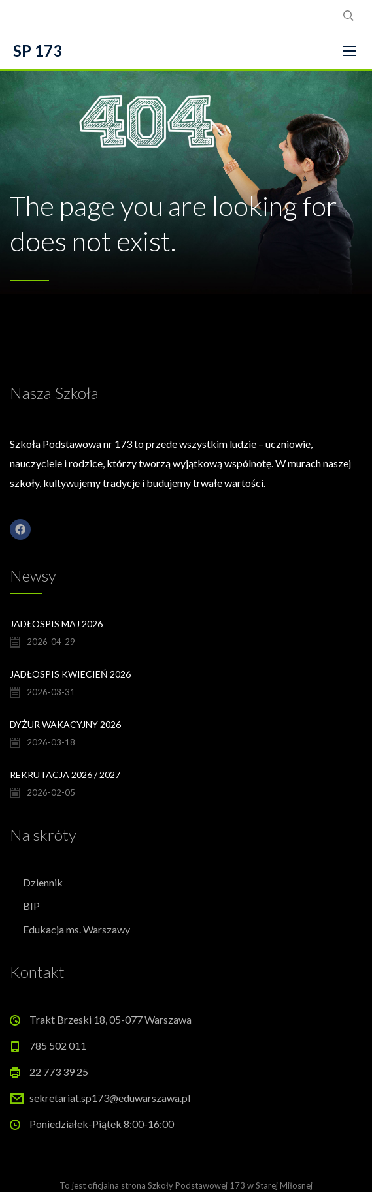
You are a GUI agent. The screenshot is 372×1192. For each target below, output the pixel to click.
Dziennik (43, 882)
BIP (31, 906)
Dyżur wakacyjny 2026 (65, 724)
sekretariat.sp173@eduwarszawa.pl (109, 1097)
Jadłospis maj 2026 (56, 623)
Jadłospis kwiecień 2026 (70, 674)
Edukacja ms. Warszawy (76, 929)
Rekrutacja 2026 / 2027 (65, 774)
